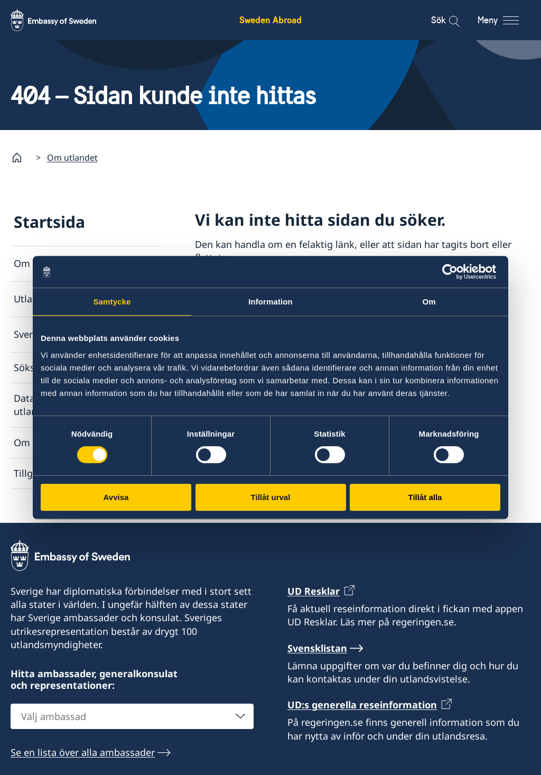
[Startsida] (21, 157)
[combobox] (132, 717)
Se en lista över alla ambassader (83, 752)
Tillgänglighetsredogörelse (74, 473)
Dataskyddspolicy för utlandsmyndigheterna (65, 405)
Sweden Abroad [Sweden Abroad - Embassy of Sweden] (270, 20)
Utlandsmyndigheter (60, 299)
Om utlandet (72, 157)
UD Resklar (313, 591)
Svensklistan (42, 334)
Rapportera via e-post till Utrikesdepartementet (301, 376)
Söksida (31, 367)
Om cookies (40, 442)
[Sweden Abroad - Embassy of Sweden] (63, 20)
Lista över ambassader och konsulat (297, 289)
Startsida (49, 222)
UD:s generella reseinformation (362, 705)
